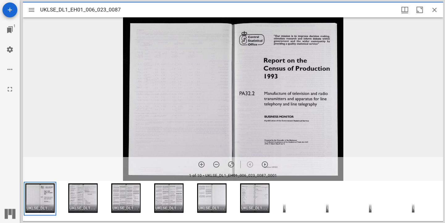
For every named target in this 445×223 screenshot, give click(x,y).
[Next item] (264, 164)
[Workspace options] (9, 69)
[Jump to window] (9, 29)
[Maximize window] (419, 9)
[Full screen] (9, 89)
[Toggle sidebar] (31, 9)
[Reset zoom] (231, 164)
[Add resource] (9, 9)
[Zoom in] (201, 164)
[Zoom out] (216, 164)
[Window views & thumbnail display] (404, 9)
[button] (40, 198)
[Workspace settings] (9, 49)
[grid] (233, 201)
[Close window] (434, 9)
